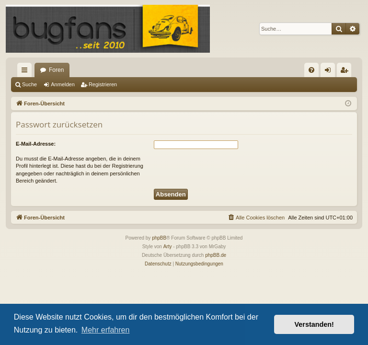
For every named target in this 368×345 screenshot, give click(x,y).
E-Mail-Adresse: (36, 144)
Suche (29, 84)
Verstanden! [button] (314, 324)
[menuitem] (311, 70)
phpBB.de (215, 255)
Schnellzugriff (26, 72)
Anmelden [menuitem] (330, 72)
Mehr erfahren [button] (105, 330)
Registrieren (103, 84)
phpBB (159, 238)
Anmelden (63, 84)
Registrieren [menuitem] (346, 72)
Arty (167, 246)
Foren (56, 70)
